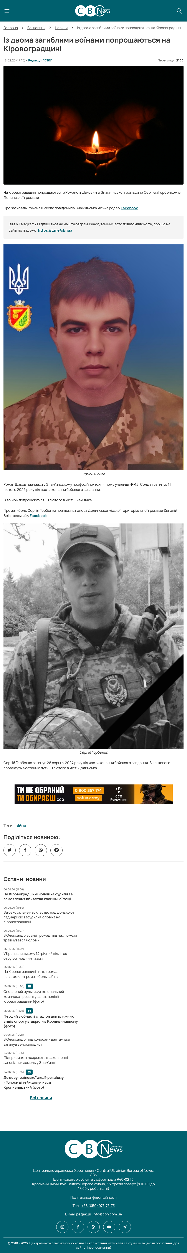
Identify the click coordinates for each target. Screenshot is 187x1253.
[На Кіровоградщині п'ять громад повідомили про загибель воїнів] (31, 974)
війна (20, 826)
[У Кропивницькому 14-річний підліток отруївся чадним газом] (35, 956)
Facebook (129, 208)
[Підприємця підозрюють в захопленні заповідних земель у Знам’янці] (35, 1060)
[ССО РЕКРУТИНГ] (94, 794)
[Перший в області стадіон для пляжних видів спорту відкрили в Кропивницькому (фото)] (40, 1021)
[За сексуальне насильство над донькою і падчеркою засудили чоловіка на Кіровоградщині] (38, 917)
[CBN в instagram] (62, 1227)
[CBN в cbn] (94, 1227)
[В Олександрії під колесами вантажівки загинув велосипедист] (36, 1042)
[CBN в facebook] (78, 1227)
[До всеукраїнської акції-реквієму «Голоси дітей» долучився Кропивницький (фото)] (33, 1082)
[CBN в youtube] (109, 1227)
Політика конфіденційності (93, 1197)
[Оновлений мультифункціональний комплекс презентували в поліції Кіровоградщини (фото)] (33, 996)
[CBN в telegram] (125, 1227)
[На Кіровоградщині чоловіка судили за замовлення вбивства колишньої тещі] (38, 896)
